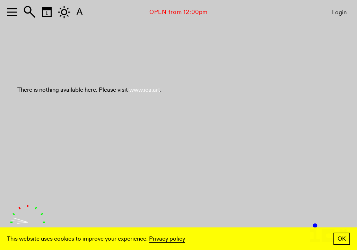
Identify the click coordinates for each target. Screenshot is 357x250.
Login (339, 12)
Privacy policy (167, 238)
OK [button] (342, 238)
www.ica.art (144, 89)
